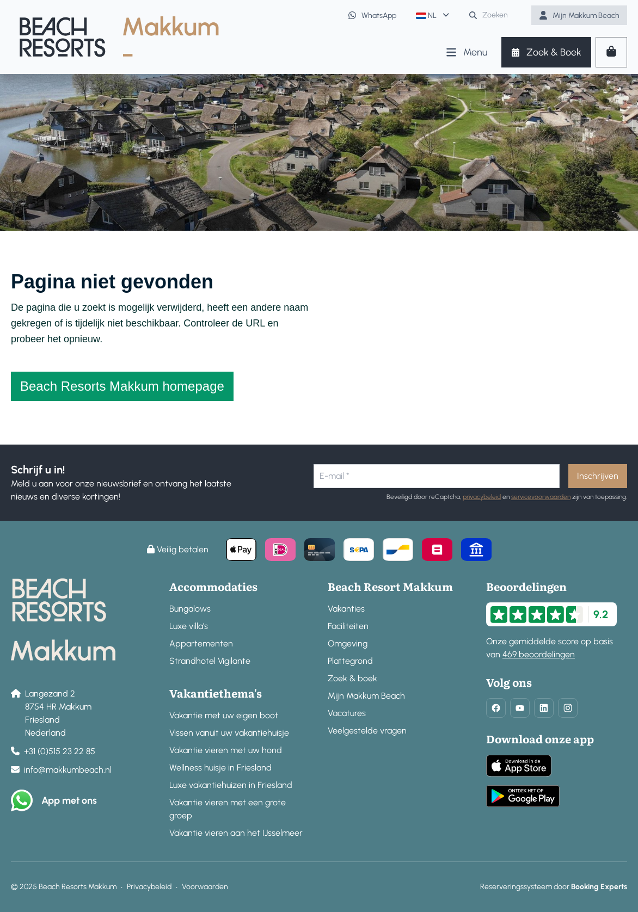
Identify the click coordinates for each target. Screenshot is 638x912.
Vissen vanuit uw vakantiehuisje (229, 733)
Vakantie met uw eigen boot (223, 715)
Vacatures (347, 713)
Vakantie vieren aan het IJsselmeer (236, 833)
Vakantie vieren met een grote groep (227, 809)
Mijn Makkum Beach (366, 696)
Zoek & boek (352, 678)
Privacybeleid (149, 886)
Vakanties (346, 608)
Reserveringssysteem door (553, 886)
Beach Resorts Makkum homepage (122, 386)
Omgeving (347, 643)
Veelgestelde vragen (367, 730)
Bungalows (190, 608)
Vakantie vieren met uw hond (225, 750)
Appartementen (201, 643)
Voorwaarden (205, 886)
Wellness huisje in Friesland (220, 767)
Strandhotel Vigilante (209, 661)
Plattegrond (350, 661)
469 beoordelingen (538, 654)
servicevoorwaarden (540, 497)
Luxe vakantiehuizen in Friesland (230, 785)
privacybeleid (482, 497)
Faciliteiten (348, 626)
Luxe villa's (188, 626)
